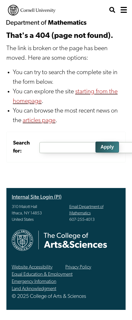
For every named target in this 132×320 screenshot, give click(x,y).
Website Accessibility (32, 267)
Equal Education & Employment (42, 274)
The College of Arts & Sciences (75, 240)
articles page (39, 120)
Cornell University (31, 10)
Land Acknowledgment (34, 288)
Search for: (21, 147)
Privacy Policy (78, 267)
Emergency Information (34, 281)
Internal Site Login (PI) (37, 197)
